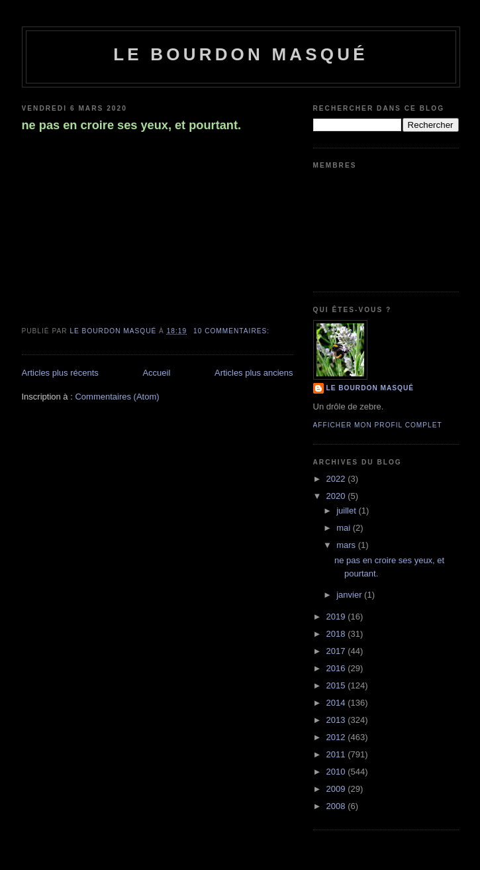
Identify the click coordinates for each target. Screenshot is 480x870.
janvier (350, 595)
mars (347, 545)
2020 (337, 496)
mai (344, 528)
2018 (337, 634)
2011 (337, 754)
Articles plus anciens (254, 373)
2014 (337, 703)
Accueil (156, 373)
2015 (337, 685)
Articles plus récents (60, 373)
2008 (337, 806)
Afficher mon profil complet (377, 425)
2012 (337, 737)
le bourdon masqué (240, 54)
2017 (337, 651)
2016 (337, 668)
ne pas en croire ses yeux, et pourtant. (132, 125)
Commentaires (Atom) (117, 397)
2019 (337, 617)
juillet (347, 511)
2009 (337, 789)
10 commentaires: (232, 331)
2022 (337, 479)
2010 (337, 772)
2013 (337, 720)
